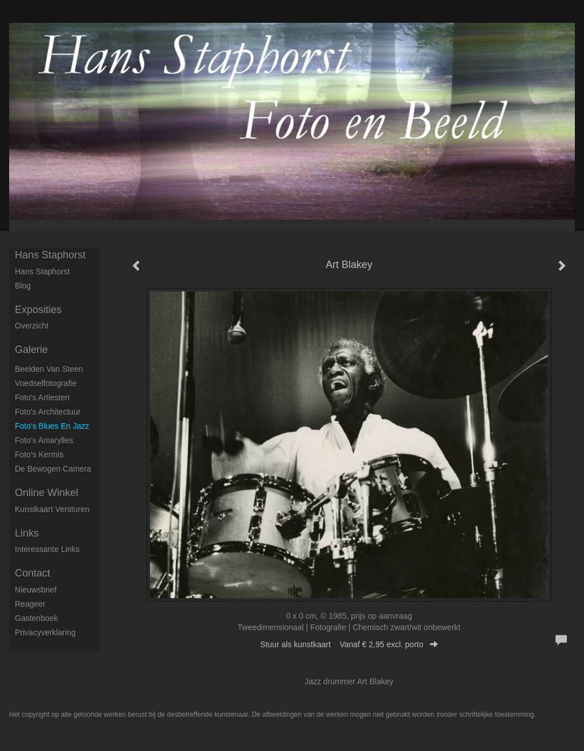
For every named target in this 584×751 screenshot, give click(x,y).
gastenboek (36, 618)
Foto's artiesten (42, 397)
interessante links (47, 549)
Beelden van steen (49, 369)
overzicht (31, 325)
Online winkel (46, 492)
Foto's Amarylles (44, 440)
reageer (30, 603)
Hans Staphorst (50, 255)
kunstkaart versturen (52, 509)
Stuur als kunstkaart (349, 644)
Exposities (38, 309)
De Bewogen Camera (53, 468)
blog (23, 285)
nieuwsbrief (35, 589)
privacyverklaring (45, 632)
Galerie (31, 349)
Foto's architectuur (48, 411)
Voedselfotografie (45, 383)
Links (27, 533)
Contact (32, 573)
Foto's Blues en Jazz (52, 426)
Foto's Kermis (39, 454)
